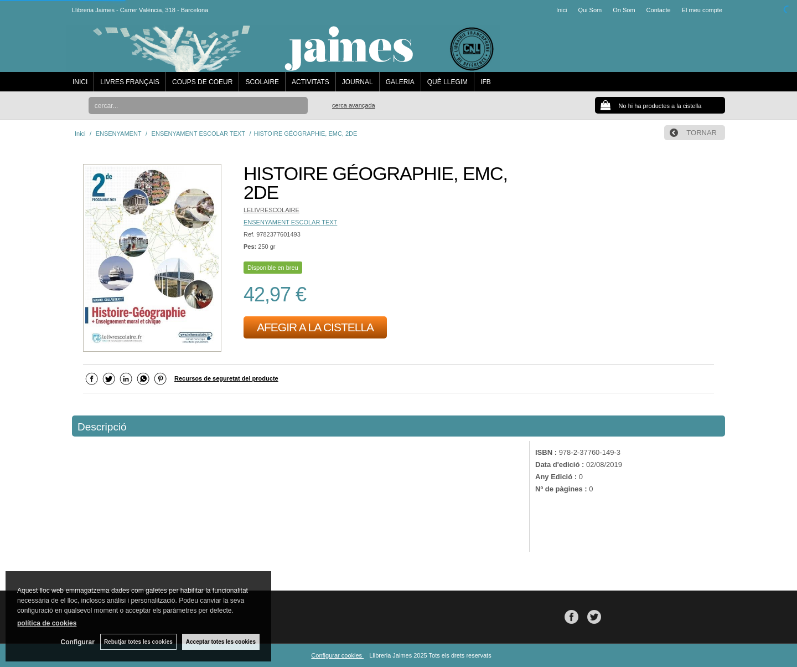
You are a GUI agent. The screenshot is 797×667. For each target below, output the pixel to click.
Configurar (78, 642)
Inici (561, 10)
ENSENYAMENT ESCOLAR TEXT (290, 222)
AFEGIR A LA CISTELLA (315, 327)
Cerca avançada (353, 105)
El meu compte (702, 10)
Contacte (658, 10)
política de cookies (46, 623)
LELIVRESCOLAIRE (271, 210)
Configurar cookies (337, 655)
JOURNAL (357, 82)
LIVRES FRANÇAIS (129, 82)
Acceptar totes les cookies (221, 642)
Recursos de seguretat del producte (226, 378)
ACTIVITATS (310, 82)
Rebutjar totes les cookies (138, 642)
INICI (80, 82)
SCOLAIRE (262, 82)
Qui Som (590, 10)
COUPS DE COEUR (202, 82)
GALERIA (400, 82)
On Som (624, 10)
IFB (485, 82)
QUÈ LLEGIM (447, 82)
